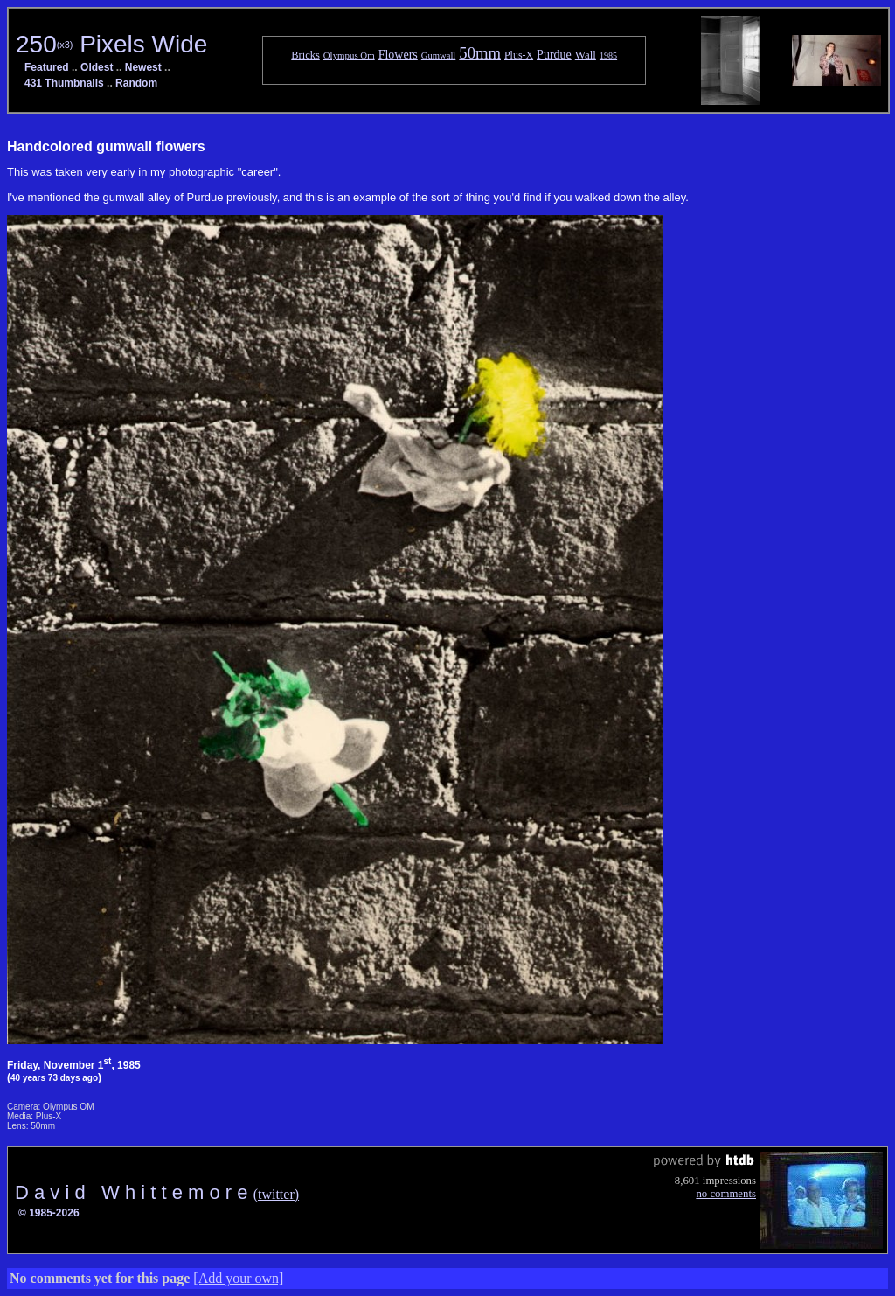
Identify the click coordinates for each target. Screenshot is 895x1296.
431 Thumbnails (64, 83)
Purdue (554, 54)
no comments (726, 1194)
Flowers (398, 54)
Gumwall (438, 55)
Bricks (305, 55)
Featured (46, 67)
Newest (143, 67)
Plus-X (518, 55)
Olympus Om (349, 55)
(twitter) (276, 1194)
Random (136, 83)
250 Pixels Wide (111, 44)
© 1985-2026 (49, 1213)
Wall (585, 54)
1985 (608, 55)
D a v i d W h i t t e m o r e (134, 1192)
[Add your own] (238, 1278)
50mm (480, 53)
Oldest (96, 67)
